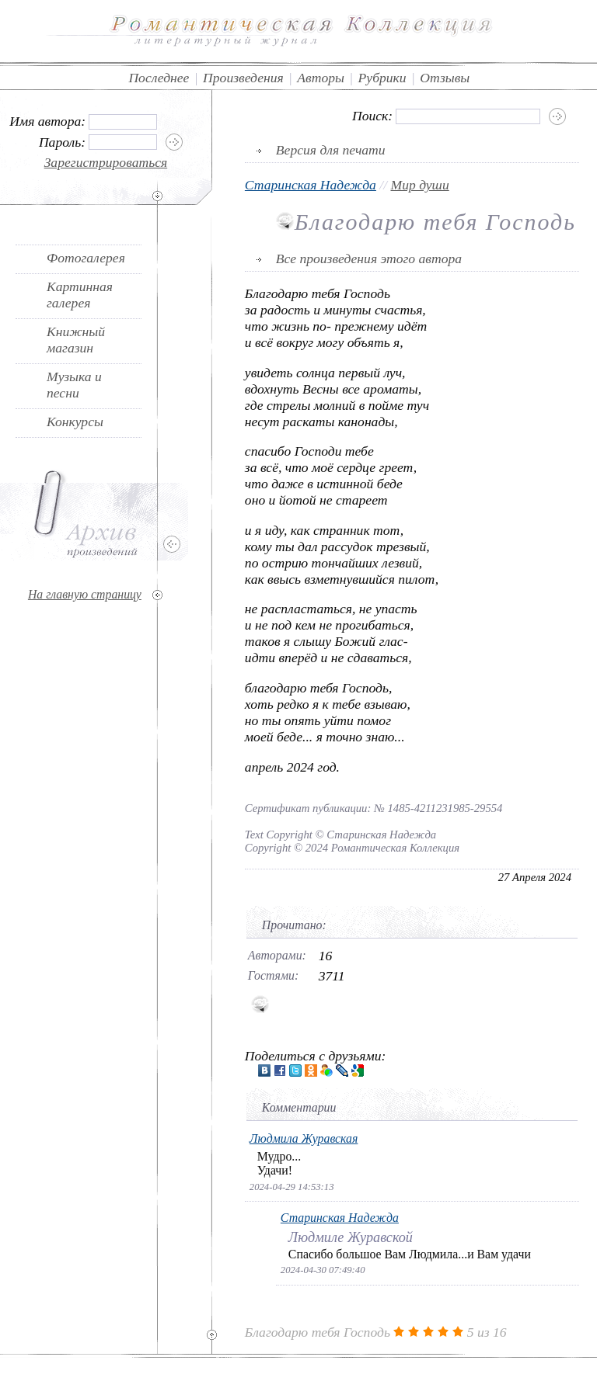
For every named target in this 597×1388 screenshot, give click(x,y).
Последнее (158, 77)
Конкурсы (75, 421)
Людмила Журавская (304, 1138)
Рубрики (382, 77)
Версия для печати (331, 150)
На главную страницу (84, 594)
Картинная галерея (80, 295)
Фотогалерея (86, 257)
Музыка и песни (74, 385)
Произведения (243, 77)
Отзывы (445, 77)
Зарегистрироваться (106, 162)
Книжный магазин (76, 340)
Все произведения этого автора (369, 258)
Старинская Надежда (310, 185)
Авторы (320, 77)
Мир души (420, 185)
